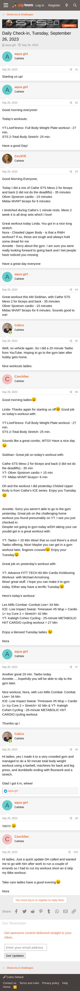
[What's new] (66, 5)
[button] (6, 5)
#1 (76, 69)
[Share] (71, 69)
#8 (76, 749)
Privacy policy (50, 983)
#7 (76, 667)
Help (65, 983)
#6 (76, 392)
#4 (76, 289)
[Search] (75, 5)
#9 (76, 818)
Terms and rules (29, 983)
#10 (76, 852)
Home (6, 986)
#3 (76, 171)
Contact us (9, 983)
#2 (76, 102)
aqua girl (10, 45)
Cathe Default (13, 977)
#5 (76, 340)
